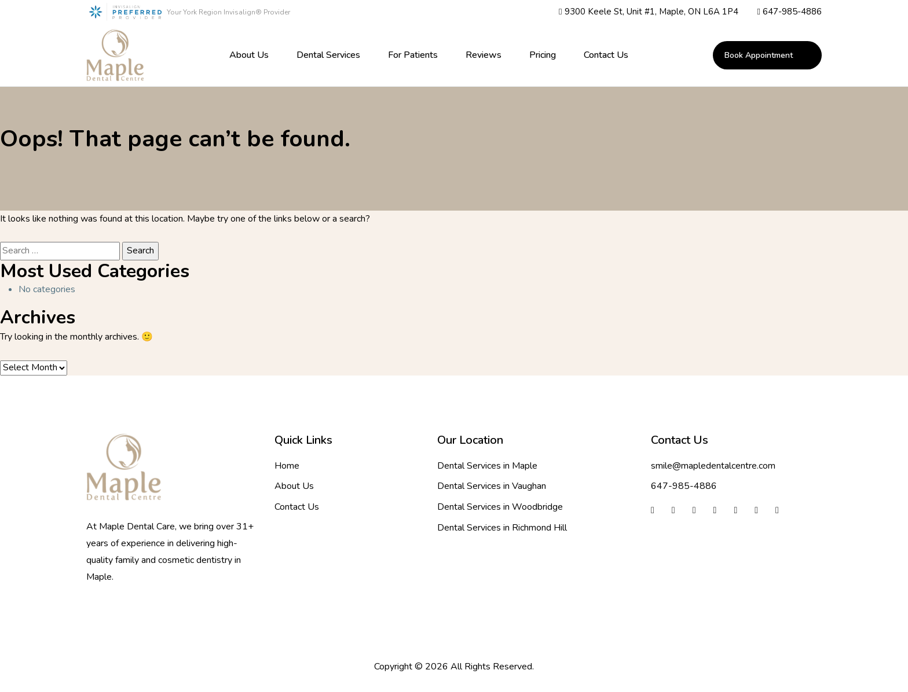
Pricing (542, 55)
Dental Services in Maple (487, 465)
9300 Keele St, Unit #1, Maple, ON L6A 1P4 (648, 12)
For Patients (413, 55)
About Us (249, 55)
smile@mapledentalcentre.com (713, 465)
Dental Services (328, 55)
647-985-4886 (789, 12)
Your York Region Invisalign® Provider (228, 12)
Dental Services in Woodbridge (500, 506)
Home (286, 465)
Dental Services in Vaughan (491, 486)
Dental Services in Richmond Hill (502, 527)
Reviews (483, 55)
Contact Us (606, 55)
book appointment (758, 55)
